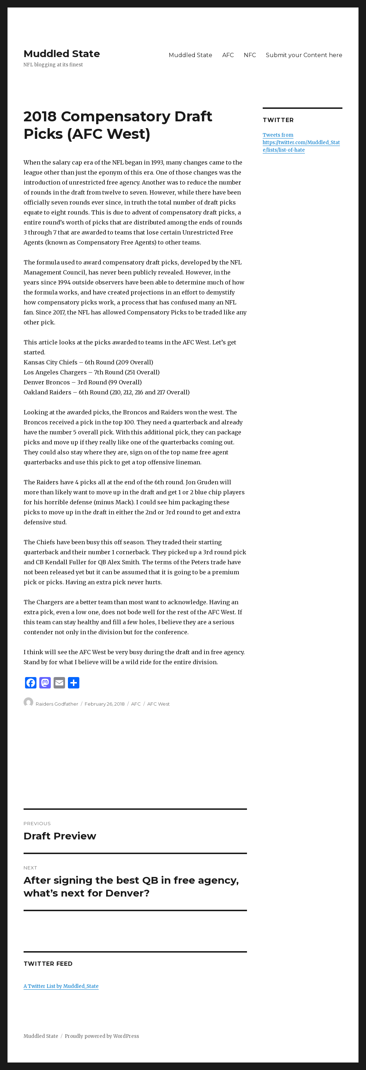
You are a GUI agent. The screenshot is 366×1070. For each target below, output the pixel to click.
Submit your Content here (304, 55)
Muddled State (62, 53)
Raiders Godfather (57, 704)
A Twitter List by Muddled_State (61, 986)
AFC (228, 55)
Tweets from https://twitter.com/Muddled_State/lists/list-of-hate (301, 142)
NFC (250, 55)
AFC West (158, 704)
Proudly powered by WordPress (102, 1036)
